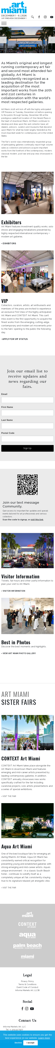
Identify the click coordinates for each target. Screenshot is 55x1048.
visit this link (37, 520)
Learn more (44, 1038)
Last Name (7, 420)
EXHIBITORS (9, 243)
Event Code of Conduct (27, 987)
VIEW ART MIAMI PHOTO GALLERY (19, 653)
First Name (7, 407)
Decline (18, 1043)
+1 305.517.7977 (16, 1030)
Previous (3, 40)
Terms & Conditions (27, 984)
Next (51, 40)
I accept (30, 1043)
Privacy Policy (27, 981)
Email (4, 394)
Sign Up (27, 448)
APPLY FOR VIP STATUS (15, 339)
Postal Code (7, 433)
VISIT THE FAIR (9, 796)
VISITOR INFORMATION (14, 591)
